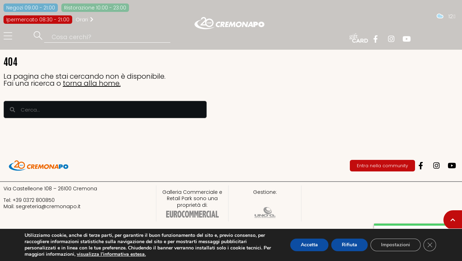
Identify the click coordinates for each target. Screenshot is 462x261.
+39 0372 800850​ (34, 200)
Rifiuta (349, 244)
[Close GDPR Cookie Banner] (429, 245)
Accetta (309, 244)
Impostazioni (395, 244)
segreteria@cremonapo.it (48, 206)
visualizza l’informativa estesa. (111, 254)
